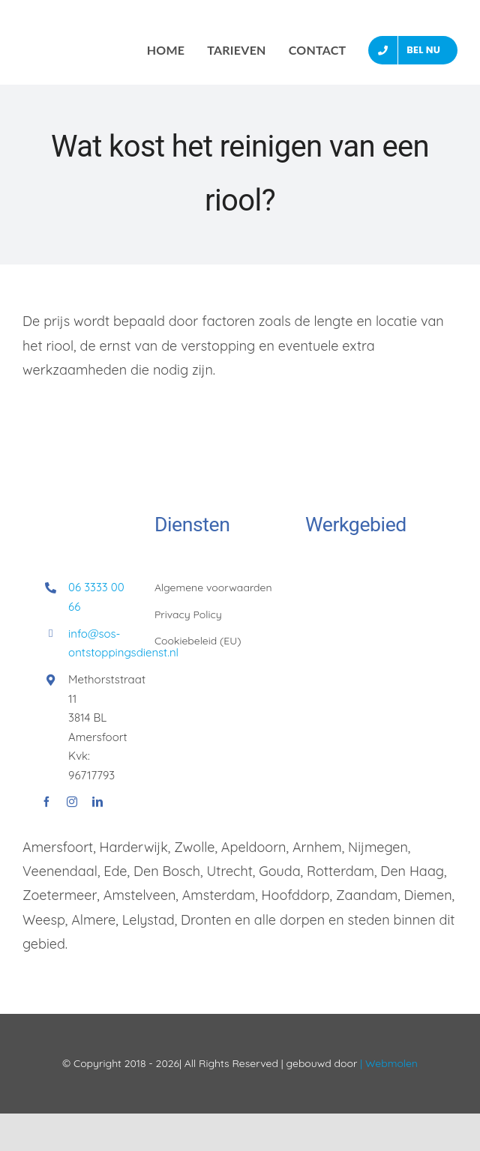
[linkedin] (97, 802)
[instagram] (72, 802)
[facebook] (46, 802)
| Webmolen (387, 1063)
